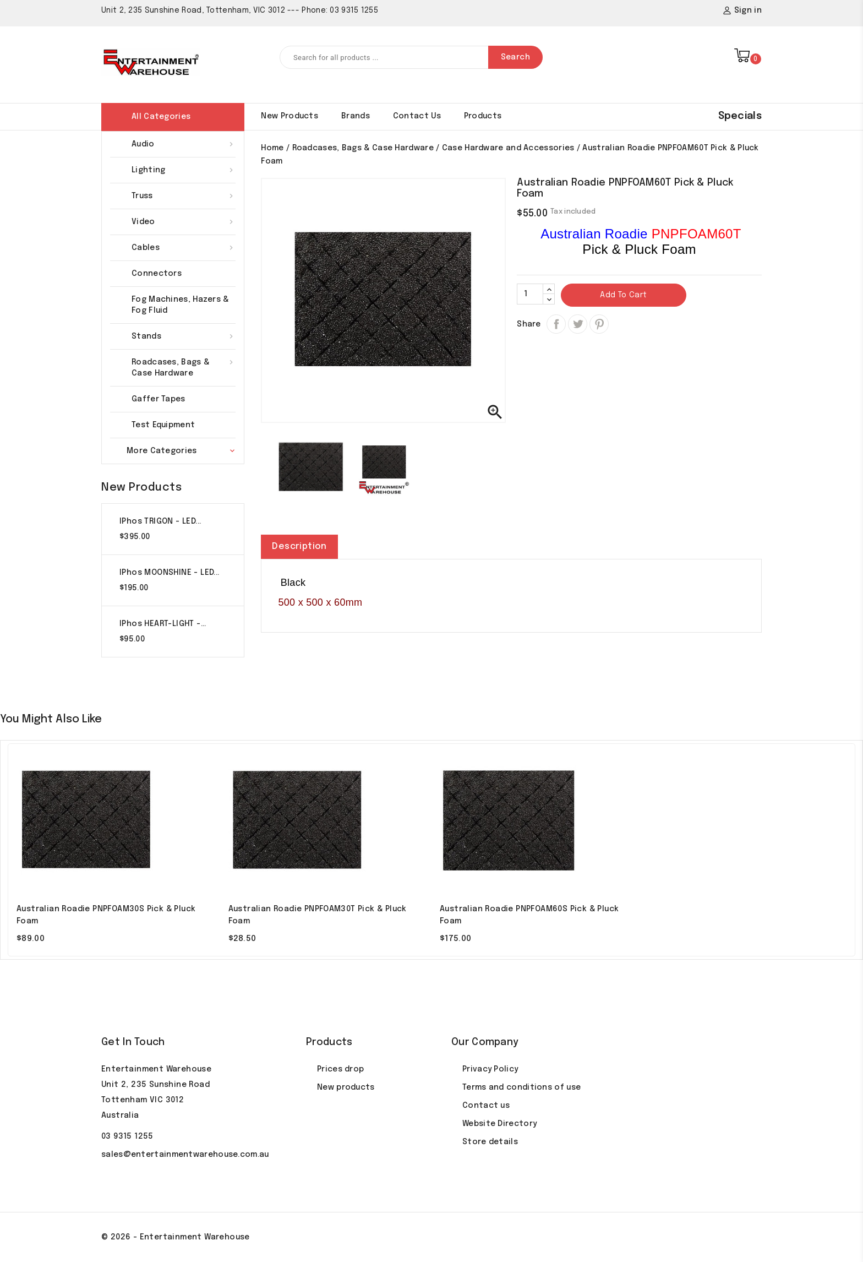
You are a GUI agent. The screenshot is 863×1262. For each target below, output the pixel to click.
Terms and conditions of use (521, 1087)
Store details (490, 1142)
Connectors (157, 274)
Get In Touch (133, 1042)
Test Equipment (163, 425)
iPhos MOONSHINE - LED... (169, 572)
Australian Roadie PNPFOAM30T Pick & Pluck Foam (317, 915)
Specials (740, 116)
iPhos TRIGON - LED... (160, 521)
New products (289, 116)
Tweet (578, 342)
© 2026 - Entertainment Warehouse (175, 1237)
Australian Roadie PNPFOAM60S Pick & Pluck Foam (529, 915)
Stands (184, 336)
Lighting (184, 170)
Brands (355, 116)
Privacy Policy (490, 1069)
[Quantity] (530, 294)
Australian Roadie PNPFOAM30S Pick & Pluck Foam (106, 915)
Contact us (486, 1105)
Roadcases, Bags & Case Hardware (184, 367)
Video (184, 221)
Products (482, 116)
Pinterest (599, 324)
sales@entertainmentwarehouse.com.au (185, 1154)
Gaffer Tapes (158, 399)
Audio (184, 144)
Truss (184, 196)
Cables (184, 247)
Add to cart (623, 295)
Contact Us (417, 116)
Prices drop (340, 1069)
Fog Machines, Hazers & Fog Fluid (180, 305)
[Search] (411, 57)
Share (556, 324)
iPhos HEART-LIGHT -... (162, 624)
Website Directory (499, 1124)
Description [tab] (299, 546)
